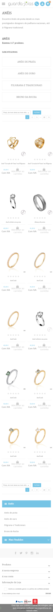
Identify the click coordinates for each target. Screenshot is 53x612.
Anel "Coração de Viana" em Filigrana (13, 163)
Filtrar (37, 112)
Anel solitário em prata (13, 222)
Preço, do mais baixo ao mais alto (16, 112)
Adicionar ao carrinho (17, 172)
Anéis (11, 503)
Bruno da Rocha (11, 531)
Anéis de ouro (10, 519)
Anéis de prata (10, 512)
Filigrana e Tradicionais (14, 525)
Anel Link (13, 280)
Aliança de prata (40, 222)
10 (44, 117)
